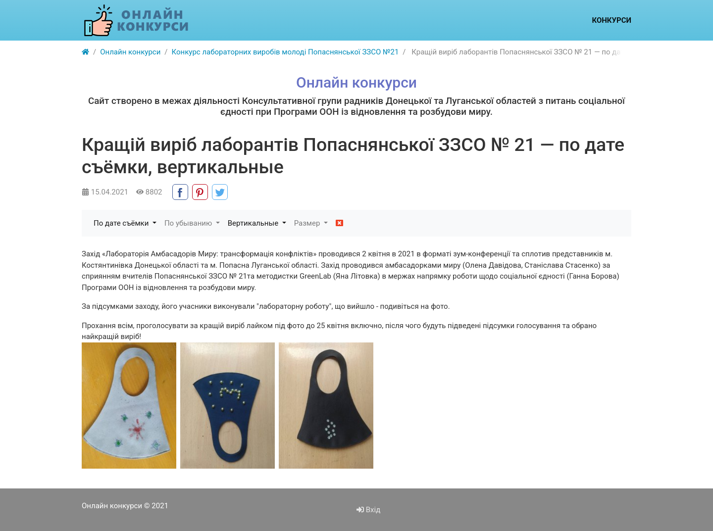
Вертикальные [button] (254, 223)
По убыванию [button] (189, 223)
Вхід (368, 509)
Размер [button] (308, 223)
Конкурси (611, 20)
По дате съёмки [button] (122, 223)
